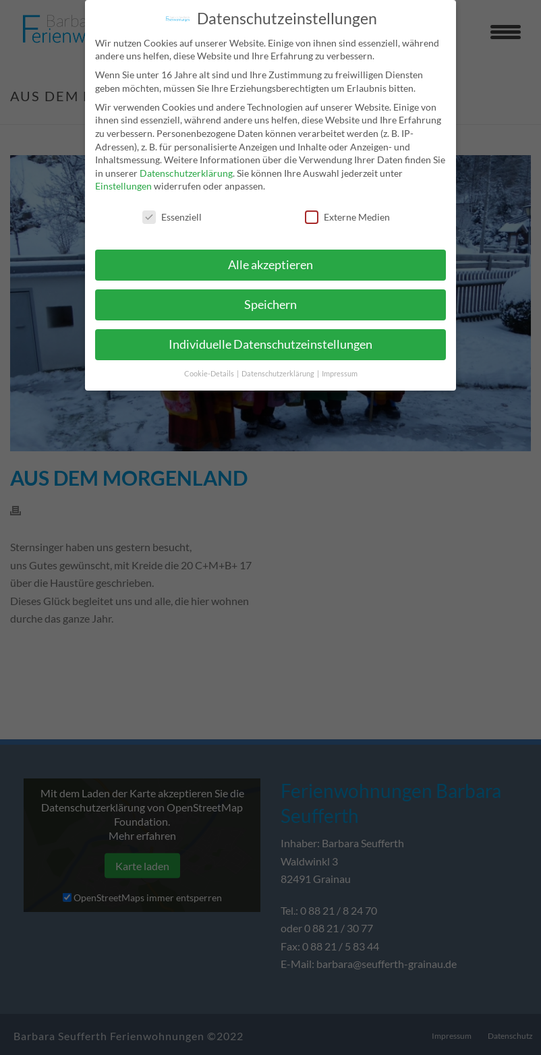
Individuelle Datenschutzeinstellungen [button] (270, 338)
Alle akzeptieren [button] (270, 259)
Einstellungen (123, 180)
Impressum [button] (340, 367)
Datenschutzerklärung (186, 166)
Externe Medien (347, 210)
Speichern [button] (270, 298)
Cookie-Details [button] (209, 367)
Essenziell (172, 210)
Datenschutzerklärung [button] (278, 367)
